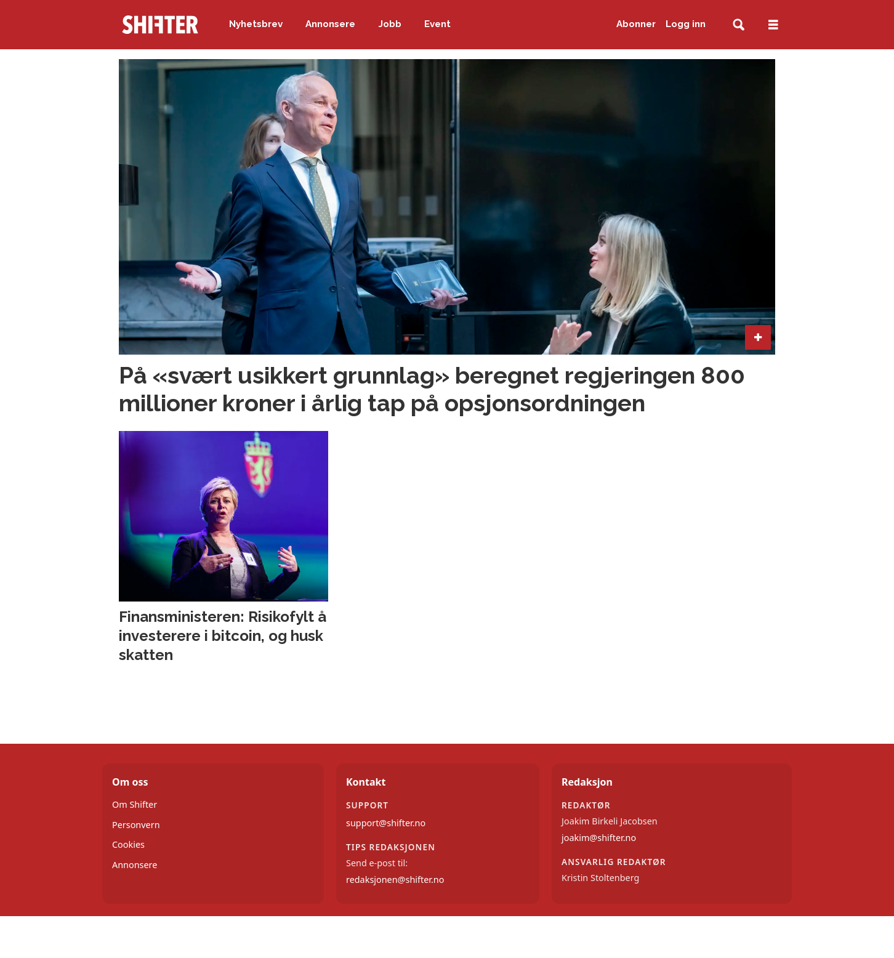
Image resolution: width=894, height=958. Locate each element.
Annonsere (330, 24)
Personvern (136, 825)
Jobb (390, 24)
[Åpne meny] (773, 24)
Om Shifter (134, 804)
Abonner (636, 24)
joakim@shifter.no (599, 837)
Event (437, 24)
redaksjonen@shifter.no (395, 879)
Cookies (128, 844)
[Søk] (738, 25)
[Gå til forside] (160, 24)
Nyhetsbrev (256, 24)
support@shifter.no (385, 823)
